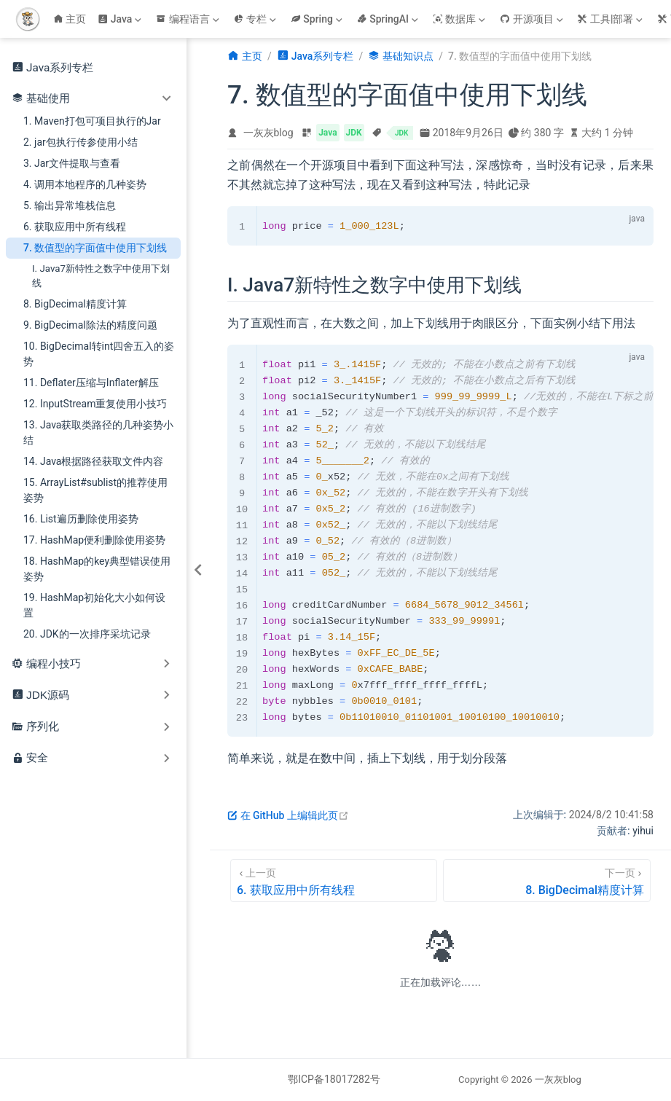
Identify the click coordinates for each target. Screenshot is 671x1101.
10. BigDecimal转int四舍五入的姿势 (98, 353)
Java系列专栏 (52, 67)
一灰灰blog (268, 132)
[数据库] (460, 19)
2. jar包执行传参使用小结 (80, 142)
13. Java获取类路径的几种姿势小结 (98, 432)
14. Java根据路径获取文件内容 (93, 461)
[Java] (121, 19)
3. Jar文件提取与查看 (71, 163)
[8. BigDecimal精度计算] (547, 880)
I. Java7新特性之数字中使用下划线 (101, 276)
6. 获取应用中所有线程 (74, 226)
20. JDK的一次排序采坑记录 (87, 634)
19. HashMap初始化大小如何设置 (94, 605)
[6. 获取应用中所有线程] (333, 880)
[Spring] (318, 19)
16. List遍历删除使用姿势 (80, 519)
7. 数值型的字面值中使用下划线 (95, 248)
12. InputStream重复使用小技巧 (95, 404)
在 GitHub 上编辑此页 (288, 815)
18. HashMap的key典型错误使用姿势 (96, 568)
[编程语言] (188, 19)
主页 (70, 19)
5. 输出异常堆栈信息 (69, 205)
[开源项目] (532, 19)
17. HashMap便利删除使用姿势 (94, 540)
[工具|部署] (611, 19)
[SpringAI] (389, 19)
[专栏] (256, 19)
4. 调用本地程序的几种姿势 (84, 184)
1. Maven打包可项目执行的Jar (92, 121)
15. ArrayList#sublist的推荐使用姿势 (95, 490)
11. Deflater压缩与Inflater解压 (91, 382)
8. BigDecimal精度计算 (75, 304)
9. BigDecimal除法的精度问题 (90, 325)
